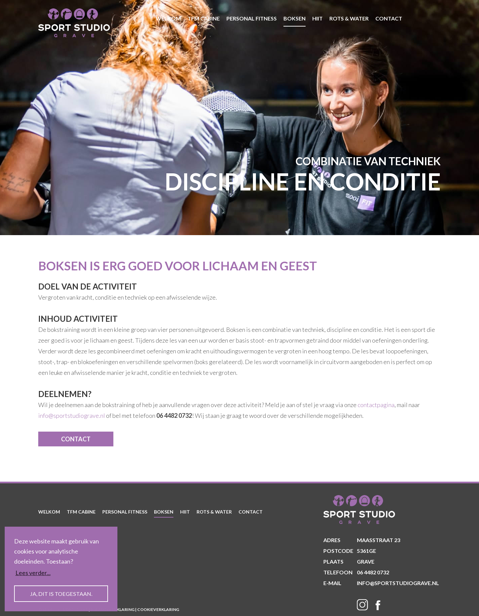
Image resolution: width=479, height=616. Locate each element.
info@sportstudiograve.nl (71, 415)
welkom (168, 18)
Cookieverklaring (158, 609)
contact (388, 18)
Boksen (294, 18)
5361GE (349, 550)
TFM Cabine (204, 18)
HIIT (317, 18)
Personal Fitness (251, 18)
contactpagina (376, 404)
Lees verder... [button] (33, 572)
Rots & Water (349, 18)
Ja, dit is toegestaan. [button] (61, 593)
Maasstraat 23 (361, 540)
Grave (348, 561)
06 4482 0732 (356, 572)
